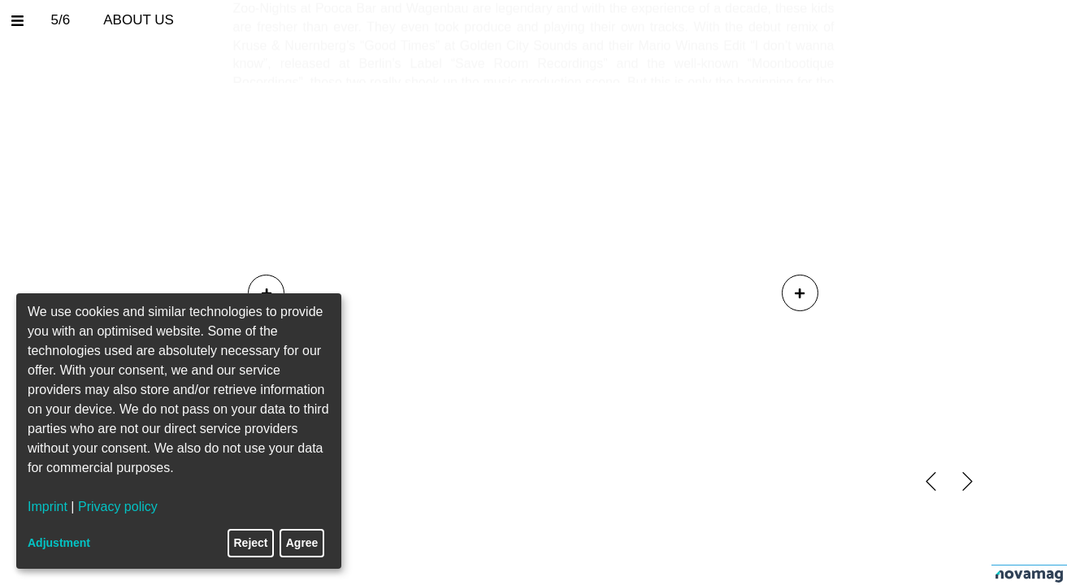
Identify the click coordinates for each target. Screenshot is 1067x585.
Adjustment (59, 542)
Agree (302, 542)
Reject (251, 542)
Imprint (47, 507)
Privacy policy (118, 507)
